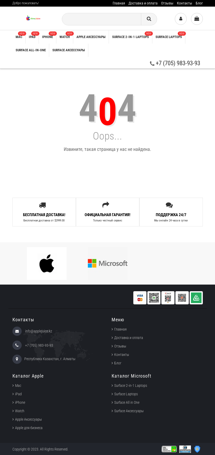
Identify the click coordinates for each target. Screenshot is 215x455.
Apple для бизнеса (29, 428)
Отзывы (167, 3)
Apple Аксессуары (28, 419)
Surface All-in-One (31, 50)
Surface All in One (126, 402)
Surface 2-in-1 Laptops (132, 35)
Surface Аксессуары (68, 50)
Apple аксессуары (91, 37)
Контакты (184, 3)
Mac (20, 35)
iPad (34, 35)
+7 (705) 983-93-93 (175, 63)
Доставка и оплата (143, 3)
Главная (119, 3)
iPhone (49, 35)
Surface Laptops (170, 35)
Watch (66, 35)
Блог (199, 3)
